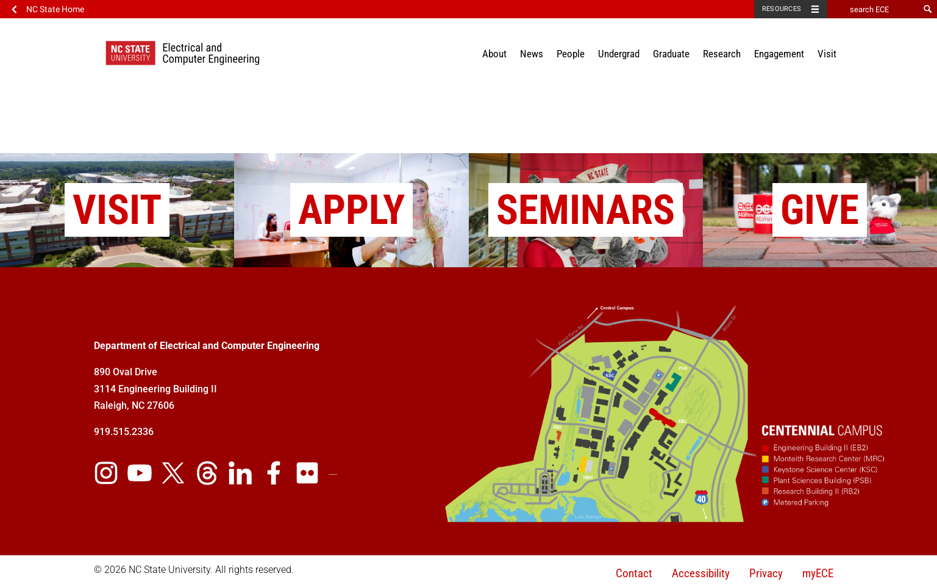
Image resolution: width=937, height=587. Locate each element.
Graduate (671, 54)
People (571, 54)
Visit (827, 54)
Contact (634, 573)
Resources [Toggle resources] (781, 9)
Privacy (766, 573)
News (531, 54)
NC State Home (55, 9)
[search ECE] (873, 9)
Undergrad (619, 54)
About (494, 54)
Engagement (779, 54)
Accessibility (701, 573)
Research (722, 54)
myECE (817, 573)
